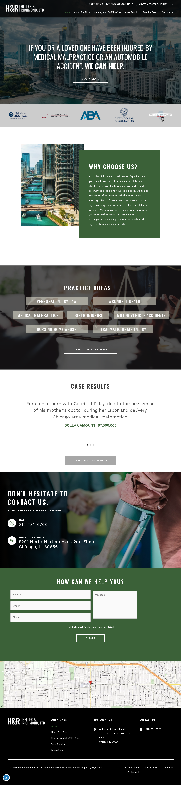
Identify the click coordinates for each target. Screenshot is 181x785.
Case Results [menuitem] (58, 740)
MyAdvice (99, 763)
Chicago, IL (164, 4)
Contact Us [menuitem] (57, 746)
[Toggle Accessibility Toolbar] (6, 778)
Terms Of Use (152, 763)
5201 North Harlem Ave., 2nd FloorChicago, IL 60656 (57, 544)
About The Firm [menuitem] (59, 728)
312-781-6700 (145, 4)
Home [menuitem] (54, 722)
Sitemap (169, 763)
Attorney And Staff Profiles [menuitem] (65, 734)
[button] (90, 79)
